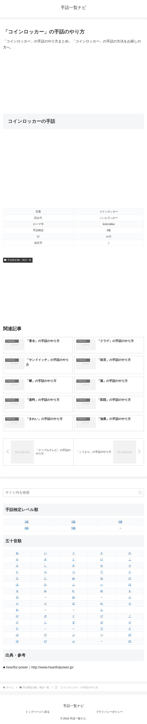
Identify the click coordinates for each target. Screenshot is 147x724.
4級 (26, 528)
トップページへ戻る (37, 711)
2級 (73, 521)
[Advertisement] (73, 82)
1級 (26, 521)
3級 (120, 521)
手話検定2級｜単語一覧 (17, 260)
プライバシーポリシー (109, 711)
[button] (140, 492)
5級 (73, 528)
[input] (73, 492)
